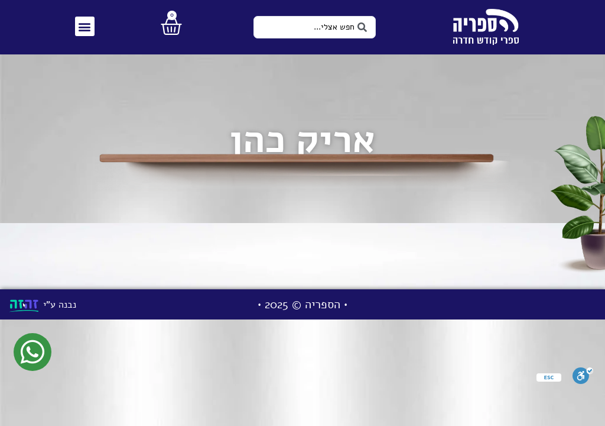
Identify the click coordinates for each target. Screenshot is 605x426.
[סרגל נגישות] (583, 378)
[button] (85, 26)
